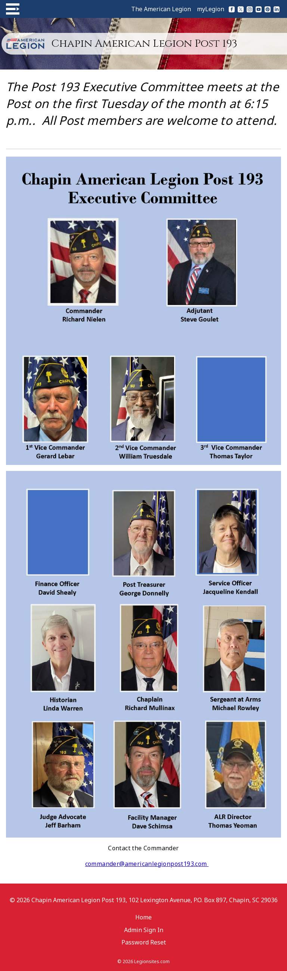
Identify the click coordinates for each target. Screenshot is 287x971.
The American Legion (161, 9)
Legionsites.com (152, 961)
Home (143, 917)
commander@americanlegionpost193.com (147, 864)
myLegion (210, 9)
